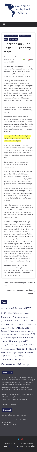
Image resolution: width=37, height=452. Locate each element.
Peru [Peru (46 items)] (21, 355)
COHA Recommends (25, 35)
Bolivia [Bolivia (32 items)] (21, 308)
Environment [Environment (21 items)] (5, 334)
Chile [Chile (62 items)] (12, 313)
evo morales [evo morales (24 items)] (25, 334)
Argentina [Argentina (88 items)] (9, 308)
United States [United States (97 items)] (13, 359)
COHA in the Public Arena (11, 35)
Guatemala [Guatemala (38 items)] (10, 337)
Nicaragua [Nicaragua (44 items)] (15, 352)
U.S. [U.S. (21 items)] (27, 356)
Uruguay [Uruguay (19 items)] (27, 360)
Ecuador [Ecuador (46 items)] (13, 328)
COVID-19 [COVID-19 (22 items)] (8, 321)
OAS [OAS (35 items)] (7, 356)
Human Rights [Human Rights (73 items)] (18, 341)
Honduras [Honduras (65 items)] (23, 337)
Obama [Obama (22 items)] (14, 356)
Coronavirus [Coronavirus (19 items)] (20, 317)
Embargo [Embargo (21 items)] (14, 331)
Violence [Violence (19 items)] (26, 365)
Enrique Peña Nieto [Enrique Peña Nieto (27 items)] (26, 331)
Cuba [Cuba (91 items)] (6, 324)
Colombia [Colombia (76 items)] (8, 317)
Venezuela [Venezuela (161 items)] (11, 364)
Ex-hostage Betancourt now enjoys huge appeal (19, 291)
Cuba (5, 39)
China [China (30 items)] (20, 313)
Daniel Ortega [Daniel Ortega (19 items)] (16, 324)
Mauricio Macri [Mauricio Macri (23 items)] (9, 349)
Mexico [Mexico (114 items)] (23, 348)
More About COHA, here (9, 404)
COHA (18, 56)
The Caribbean (13, 39)
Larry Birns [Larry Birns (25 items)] (18, 345)
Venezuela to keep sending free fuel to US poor (18, 284)
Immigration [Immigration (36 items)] (7, 345)
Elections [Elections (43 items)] (23, 328)
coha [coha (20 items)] (26, 313)
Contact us (23, 415)
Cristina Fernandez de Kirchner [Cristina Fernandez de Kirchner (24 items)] (23, 321)
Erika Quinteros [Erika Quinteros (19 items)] (15, 334)
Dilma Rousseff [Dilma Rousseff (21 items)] (26, 324)
